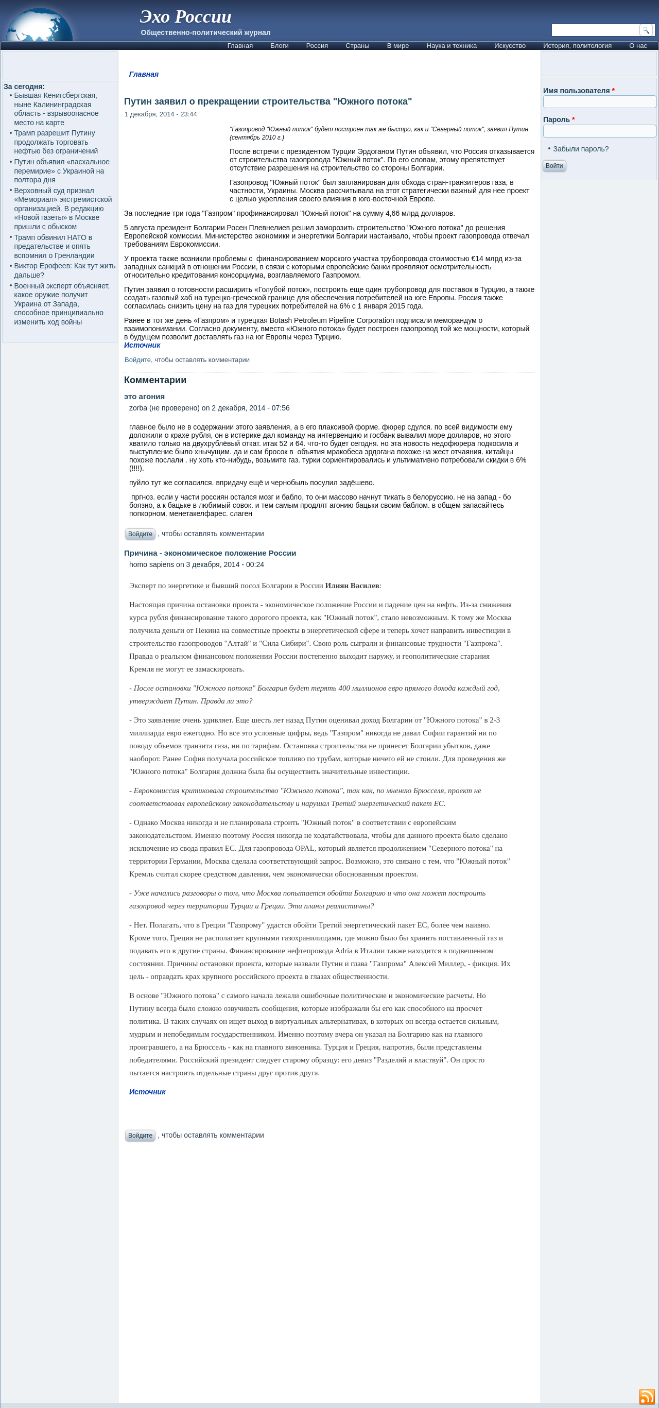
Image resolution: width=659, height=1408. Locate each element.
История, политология (577, 45)
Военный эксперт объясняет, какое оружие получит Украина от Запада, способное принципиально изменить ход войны (62, 304)
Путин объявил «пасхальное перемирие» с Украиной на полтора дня (62, 171)
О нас (638, 45)
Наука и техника (452, 45)
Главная (240, 45)
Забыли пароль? (581, 149)
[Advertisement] (329, 1275)
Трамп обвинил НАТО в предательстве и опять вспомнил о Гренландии (54, 246)
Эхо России (186, 16)
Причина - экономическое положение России (210, 552)
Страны (357, 45)
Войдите (138, 360)
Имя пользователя (579, 91)
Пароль (559, 119)
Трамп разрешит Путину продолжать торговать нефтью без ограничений (56, 142)
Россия (317, 45)
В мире (398, 45)
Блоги (279, 45)
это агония (144, 396)
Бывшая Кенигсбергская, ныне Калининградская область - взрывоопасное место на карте (56, 109)
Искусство (510, 45)
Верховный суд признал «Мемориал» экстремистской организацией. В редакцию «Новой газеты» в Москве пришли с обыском (63, 208)
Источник (142, 345)
